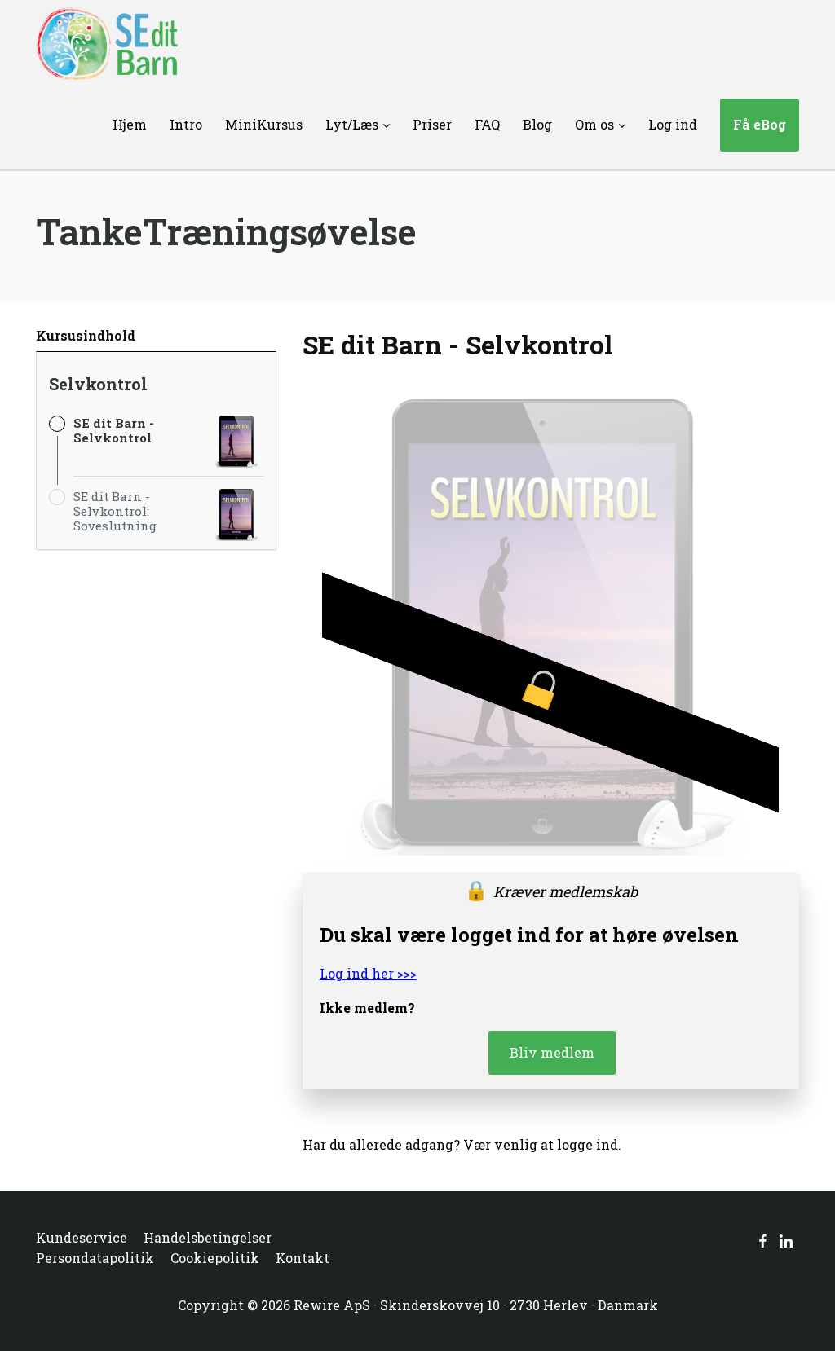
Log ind (672, 124)
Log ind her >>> (368, 973)
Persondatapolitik (95, 1257)
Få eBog (759, 124)
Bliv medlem (552, 1052)
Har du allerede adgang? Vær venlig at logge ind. (462, 1144)
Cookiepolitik (214, 1257)
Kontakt (302, 1257)
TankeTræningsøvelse (226, 231)
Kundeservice (81, 1237)
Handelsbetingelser (208, 1237)
